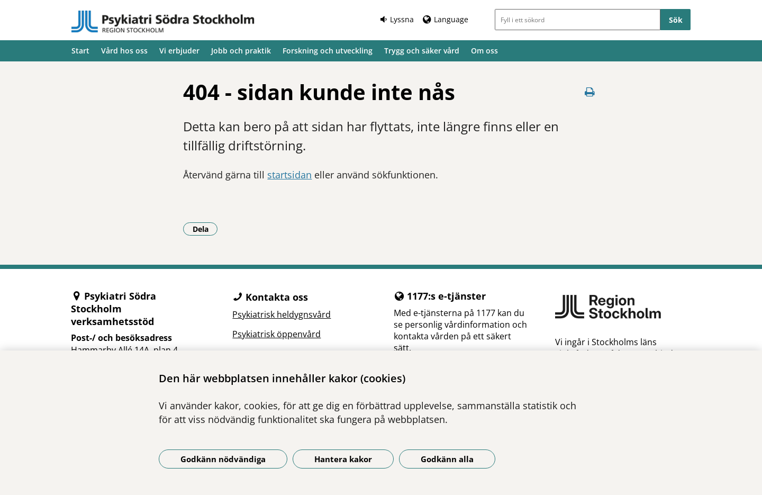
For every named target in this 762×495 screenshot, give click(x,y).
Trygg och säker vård (421, 51)
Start (80, 51)
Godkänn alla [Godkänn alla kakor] (447, 459)
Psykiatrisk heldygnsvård (281, 314)
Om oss (484, 51)
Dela (205, 228)
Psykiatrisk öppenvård (276, 334)
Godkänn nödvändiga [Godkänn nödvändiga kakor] (223, 459)
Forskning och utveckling (328, 51)
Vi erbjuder (179, 51)
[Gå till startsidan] (163, 22)
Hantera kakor (343, 459)
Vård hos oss (124, 51)
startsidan (289, 174)
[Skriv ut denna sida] (590, 92)
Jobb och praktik (241, 51)
